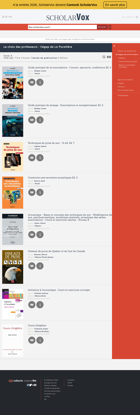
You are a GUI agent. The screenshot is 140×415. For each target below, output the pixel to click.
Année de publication (44, 58)
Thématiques (123, 95)
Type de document (125, 80)
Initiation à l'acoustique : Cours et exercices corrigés (59, 290)
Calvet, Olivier (40, 223)
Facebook (70, 380)
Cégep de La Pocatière (128, 54)
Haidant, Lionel (40, 71)
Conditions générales (52, 388)
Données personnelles (52, 391)
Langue (121, 83)
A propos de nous (50, 383)
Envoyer (102, 27)
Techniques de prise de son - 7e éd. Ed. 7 (51, 143)
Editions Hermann (42, 331)
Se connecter (128, 17)
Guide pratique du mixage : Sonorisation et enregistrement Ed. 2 (65, 105)
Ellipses (38, 226)
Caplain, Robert (40, 146)
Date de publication (126, 90)
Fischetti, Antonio (41, 293)
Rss (45, 399)
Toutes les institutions (127, 51)
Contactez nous (49, 394)
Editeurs (121, 87)
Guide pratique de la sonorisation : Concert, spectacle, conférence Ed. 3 (69, 67)
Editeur (64, 58)
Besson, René (39, 181)
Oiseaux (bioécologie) (128, 61)
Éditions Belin (40, 296)
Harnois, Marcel (40, 255)
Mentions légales (50, 385)
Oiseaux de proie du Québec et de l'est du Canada (56, 251)
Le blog (47, 396)
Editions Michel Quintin (44, 257)
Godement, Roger (41, 329)
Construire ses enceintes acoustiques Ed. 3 (53, 178)
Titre (17, 58)
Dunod (37, 73)
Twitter (69, 383)
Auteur (26, 58)
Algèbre (122, 58)
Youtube (70, 385)
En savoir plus (115, 5)
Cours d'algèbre (37, 325)
